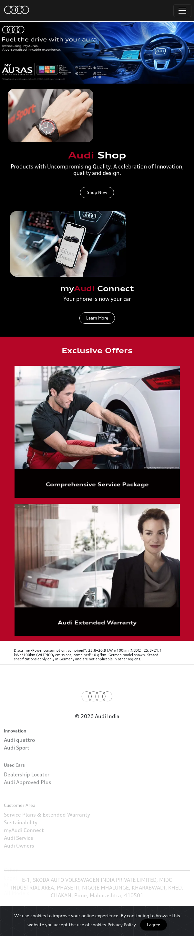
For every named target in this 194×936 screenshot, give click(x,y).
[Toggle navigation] (182, 10)
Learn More (97, 321)
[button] (94, 77)
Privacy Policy (121, 924)
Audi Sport (16, 760)
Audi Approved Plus (27, 802)
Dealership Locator (26, 795)
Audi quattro (19, 752)
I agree (153, 924)
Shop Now (97, 192)
